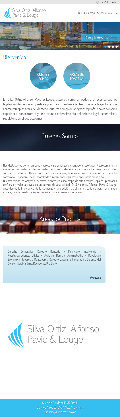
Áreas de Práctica (107, 13)
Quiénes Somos (86, 13)
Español (104, 2)
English (113, 2)
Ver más (95, 278)
